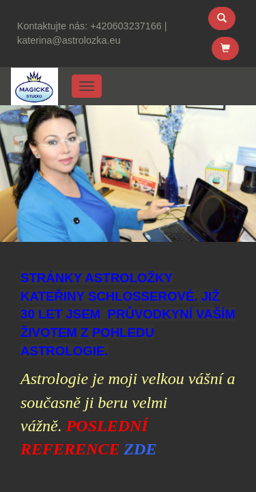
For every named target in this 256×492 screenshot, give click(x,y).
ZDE (140, 449)
